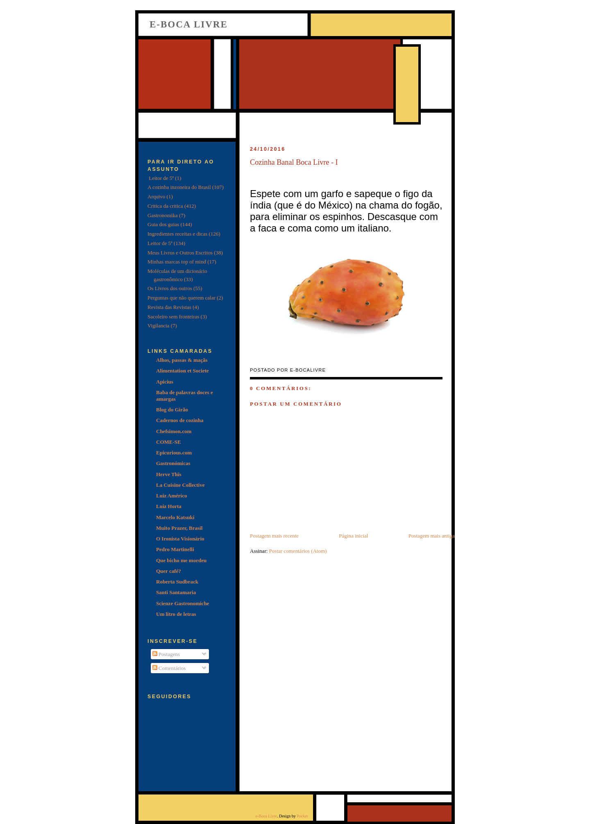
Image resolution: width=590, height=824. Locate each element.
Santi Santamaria (176, 592)
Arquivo (156, 196)
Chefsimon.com (173, 431)
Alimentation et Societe (182, 371)
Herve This (169, 474)
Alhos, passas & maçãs (182, 360)
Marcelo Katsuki (175, 517)
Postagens (166, 654)
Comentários (169, 668)
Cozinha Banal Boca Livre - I (294, 162)
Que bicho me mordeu (181, 560)
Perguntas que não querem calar (182, 298)
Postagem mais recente (274, 536)
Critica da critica (165, 206)
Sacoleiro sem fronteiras (173, 316)
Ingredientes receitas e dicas (177, 234)
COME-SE (168, 442)
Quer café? (168, 571)
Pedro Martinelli (175, 549)
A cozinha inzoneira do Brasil (179, 187)
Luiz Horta (169, 506)
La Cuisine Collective (180, 485)
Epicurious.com (174, 452)
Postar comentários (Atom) (298, 551)
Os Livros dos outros (170, 288)
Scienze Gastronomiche (182, 603)
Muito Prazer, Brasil (179, 528)
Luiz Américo (171, 496)
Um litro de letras (176, 614)
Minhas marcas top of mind (177, 262)
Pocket (302, 816)
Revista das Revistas (169, 307)
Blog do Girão (172, 409)
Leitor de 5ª (160, 243)
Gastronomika (163, 215)
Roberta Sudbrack (177, 582)
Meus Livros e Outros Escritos (180, 253)
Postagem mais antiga (431, 536)
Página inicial (353, 536)
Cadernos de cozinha (180, 420)
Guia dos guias (163, 224)
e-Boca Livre (189, 24)
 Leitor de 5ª (161, 178)
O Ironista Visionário (180, 539)
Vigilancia (158, 325)
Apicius (164, 382)
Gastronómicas (173, 463)
